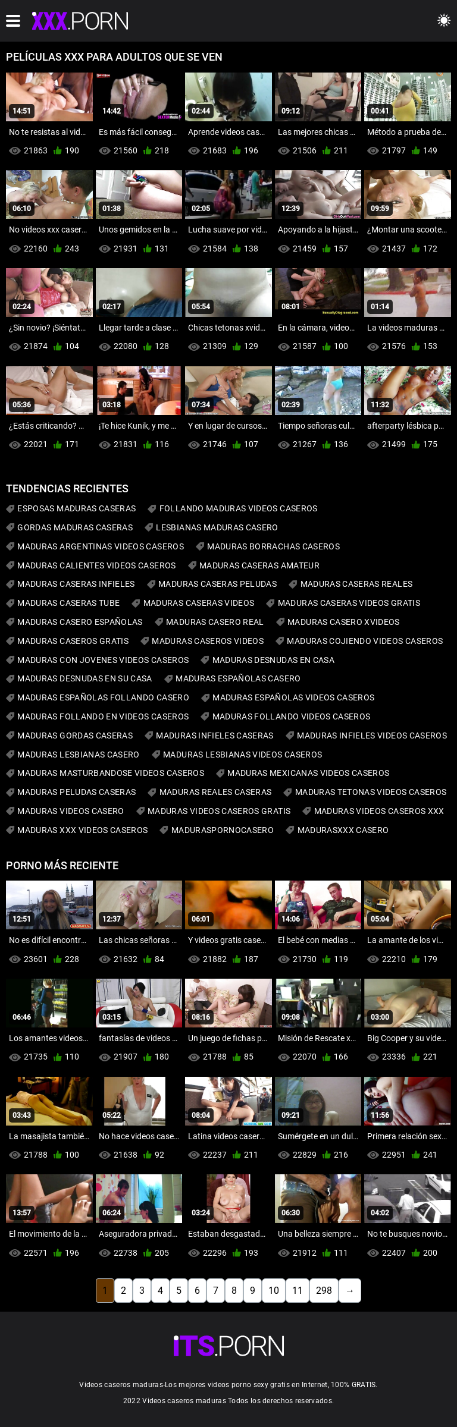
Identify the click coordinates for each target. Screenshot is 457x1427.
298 (324, 1290)
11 (297, 1290)
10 (273, 1290)
